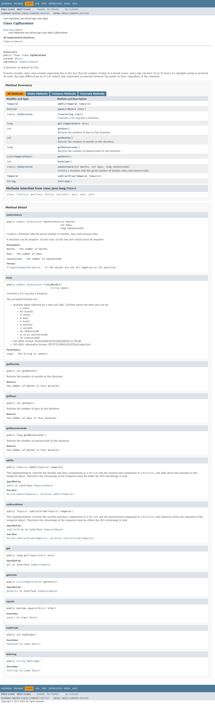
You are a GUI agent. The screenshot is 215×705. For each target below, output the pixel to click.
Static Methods (38, 93)
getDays (63, 128)
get (60, 123)
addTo (61, 103)
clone (10, 194)
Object (19, 58)
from (60, 114)
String (69, 114)
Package (18, 4)
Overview (6, 4)
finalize (22, 194)
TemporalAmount (13, 41)
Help (74, 4)
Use (37, 4)
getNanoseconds (68, 147)
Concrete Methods (92, 93)
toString (63, 181)
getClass (36, 194)
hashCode (63, 161)
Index (67, 4)
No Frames (53, 9)
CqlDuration (25, 114)
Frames (41, 9)
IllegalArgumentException (23, 267)
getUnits (63, 156)
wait (74, 194)
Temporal (12, 103)
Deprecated (55, 4)
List (10, 156)
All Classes (71, 9)
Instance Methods (64, 93)
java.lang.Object (13, 29)
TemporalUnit (71, 123)
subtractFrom (66, 176)
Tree (44, 4)
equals (62, 109)
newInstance (65, 166)
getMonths (64, 137)
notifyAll (62, 194)
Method (44, 13)
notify (49, 194)
